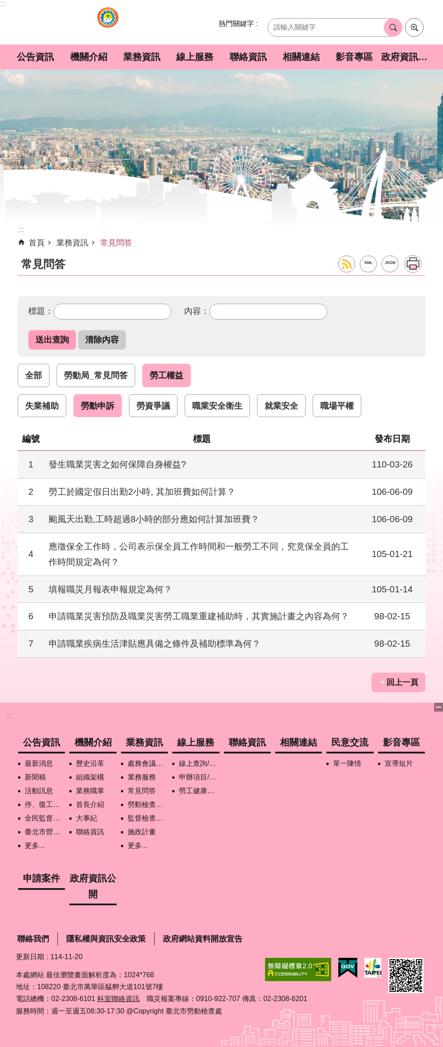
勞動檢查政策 (148, 804)
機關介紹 (88, 57)
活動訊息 (39, 791)
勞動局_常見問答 (96, 375)
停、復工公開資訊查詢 (45, 804)
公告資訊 (35, 57)
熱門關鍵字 (236, 23)
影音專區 (354, 57)
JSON (390, 262)
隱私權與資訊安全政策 (106, 938)
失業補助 (42, 406)
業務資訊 (141, 57)
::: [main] (21, 229)
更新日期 (30, 956)
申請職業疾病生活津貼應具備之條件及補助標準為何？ (155, 643)
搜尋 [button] (393, 27)
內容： (196, 311)
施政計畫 (142, 832)
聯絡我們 (33, 938)
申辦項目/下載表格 (199, 777)
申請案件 (41, 878)
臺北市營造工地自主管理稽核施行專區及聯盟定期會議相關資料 (45, 832)
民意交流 (349, 742)
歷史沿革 (90, 763)
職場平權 (337, 406)
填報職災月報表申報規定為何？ (110, 589)
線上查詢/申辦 (199, 763)
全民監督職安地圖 (45, 818)
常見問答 (116, 242)
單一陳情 (347, 763)
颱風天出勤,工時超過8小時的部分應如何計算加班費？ (154, 519)
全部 (33, 375)
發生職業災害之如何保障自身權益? (117, 464)
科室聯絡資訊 (118, 998)
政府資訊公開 (407, 57)
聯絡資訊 (248, 57)
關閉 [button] (438, 707)
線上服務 (194, 57)
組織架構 (90, 777)
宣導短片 (399, 763)
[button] (52, 339)
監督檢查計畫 (148, 818)
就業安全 (281, 406)
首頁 (37, 242)
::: (3, 4)
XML (368, 262)
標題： (40, 311)
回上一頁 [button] (402, 682)
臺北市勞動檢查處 (107, 22)
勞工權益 (166, 375)
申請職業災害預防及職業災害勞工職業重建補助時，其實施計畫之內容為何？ (199, 616)
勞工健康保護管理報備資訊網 (199, 791)
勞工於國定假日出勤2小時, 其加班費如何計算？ (142, 492)
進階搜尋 (414, 27)
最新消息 (39, 763)
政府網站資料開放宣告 (202, 938)
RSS (346, 264)
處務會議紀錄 (148, 763)
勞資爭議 (153, 406)
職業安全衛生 (217, 406)
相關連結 (301, 57)
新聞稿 (35, 777)
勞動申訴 (97, 406)
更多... (35, 845)
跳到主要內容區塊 (4, 4)
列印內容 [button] (413, 264)
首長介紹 (90, 804)
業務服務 (142, 777)
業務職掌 (90, 791)
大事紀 (86, 818)
